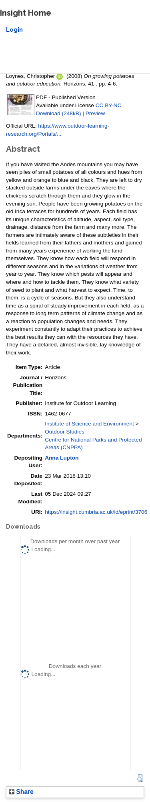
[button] (140, 778)
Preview (95, 113)
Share (21, 791)
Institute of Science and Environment (89, 424)
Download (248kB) (58, 113)
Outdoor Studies (64, 432)
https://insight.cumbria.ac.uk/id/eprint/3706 (96, 512)
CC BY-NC (109, 105)
